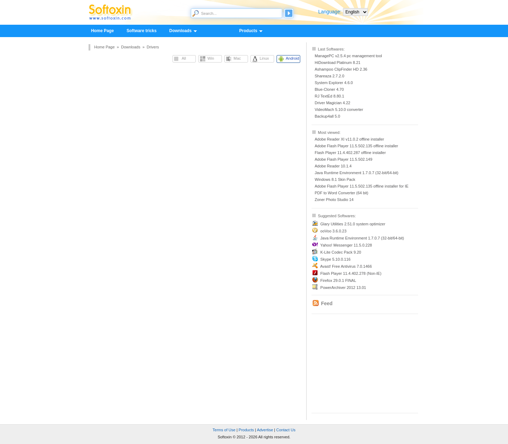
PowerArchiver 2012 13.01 (343, 287)
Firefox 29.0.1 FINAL (338, 280)
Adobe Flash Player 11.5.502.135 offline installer (356, 146)
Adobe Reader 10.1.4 (333, 166)
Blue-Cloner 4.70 (329, 89)
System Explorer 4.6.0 (334, 83)
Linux (264, 58)
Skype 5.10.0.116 (335, 259)
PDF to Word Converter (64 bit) (341, 193)
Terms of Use (224, 430)
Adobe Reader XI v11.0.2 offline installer (349, 139)
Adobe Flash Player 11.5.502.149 (343, 159)
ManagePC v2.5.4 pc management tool (348, 56)
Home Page (102, 30)
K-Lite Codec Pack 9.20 (340, 252)
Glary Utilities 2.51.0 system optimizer (352, 224)
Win (210, 58)
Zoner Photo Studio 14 (334, 199)
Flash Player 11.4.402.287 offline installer (350, 152)
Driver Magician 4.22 (332, 103)
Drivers (153, 47)
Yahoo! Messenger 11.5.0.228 (346, 245)
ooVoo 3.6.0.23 (333, 231)
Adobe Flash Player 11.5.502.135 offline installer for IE (362, 186)
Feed (327, 303)
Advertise (265, 430)
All (184, 58)
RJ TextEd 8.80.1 (329, 96)
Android (292, 58)
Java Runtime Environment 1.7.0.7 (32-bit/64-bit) (356, 173)
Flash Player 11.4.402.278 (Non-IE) (350, 273)
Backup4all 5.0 (327, 116)
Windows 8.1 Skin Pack (335, 179)
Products (248, 31)
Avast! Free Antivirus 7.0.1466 (346, 266)
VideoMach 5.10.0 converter (339, 109)
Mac (237, 58)
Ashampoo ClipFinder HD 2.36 (341, 69)
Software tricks (142, 30)
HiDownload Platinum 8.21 (338, 62)
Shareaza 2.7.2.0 (329, 76)
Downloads (180, 31)
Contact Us (285, 430)
